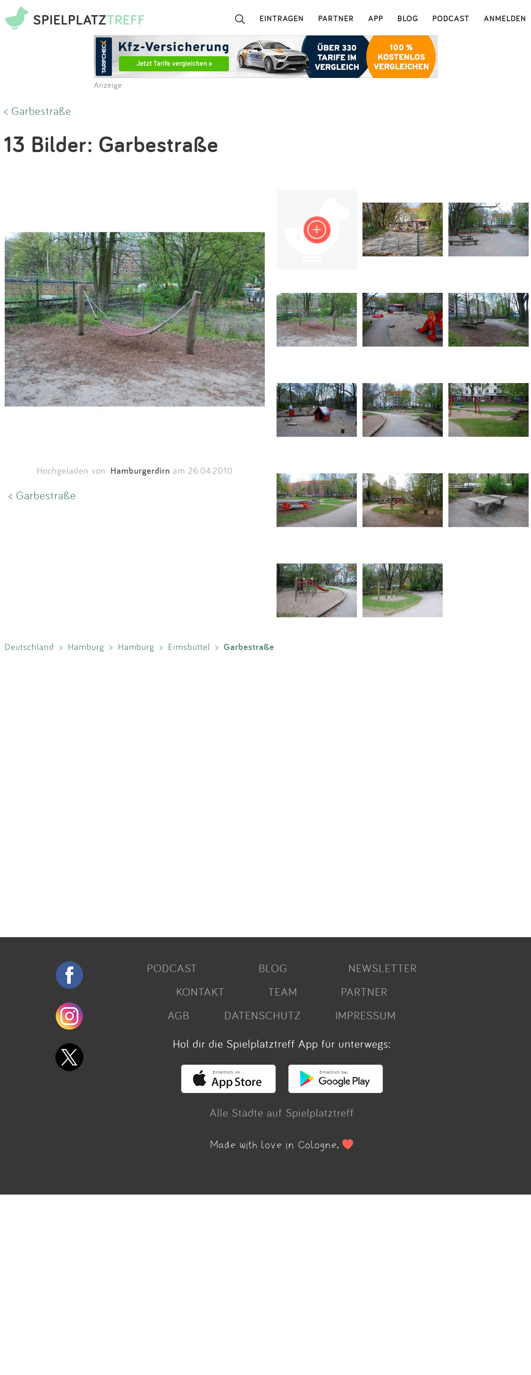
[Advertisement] (261, 792)
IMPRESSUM (365, 1015)
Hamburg (86, 646)
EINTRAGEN (282, 19)
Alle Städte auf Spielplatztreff (282, 1112)
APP (375, 19)
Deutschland (29, 646)
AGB (178, 1015)
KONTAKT (200, 991)
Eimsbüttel (189, 646)
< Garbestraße (37, 110)
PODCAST (451, 19)
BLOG (407, 19)
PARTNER (336, 19)
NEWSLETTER (382, 968)
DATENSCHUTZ (262, 1015)
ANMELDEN (505, 19)
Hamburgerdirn (140, 470)
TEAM (282, 991)
